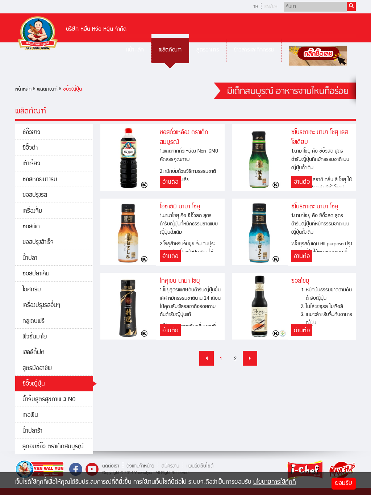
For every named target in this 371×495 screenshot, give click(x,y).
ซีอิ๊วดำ (30, 148)
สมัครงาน (170, 466)
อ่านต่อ (170, 182)
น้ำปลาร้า (32, 431)
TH (255, 7)
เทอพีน (30, 415)
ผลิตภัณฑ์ (170, 50)
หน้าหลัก (135, 50)
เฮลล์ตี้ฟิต (33, 352)
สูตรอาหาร (207, 50)
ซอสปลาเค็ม (36, 274)
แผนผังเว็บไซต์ (200, 466)
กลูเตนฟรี (33, 321)
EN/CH (270, 7)
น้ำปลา (29, 258)
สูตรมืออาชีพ (37, 368)
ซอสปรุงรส (34, 195)
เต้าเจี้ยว (31, 164)
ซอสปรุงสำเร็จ (38, 242)
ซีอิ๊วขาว (31, 133)
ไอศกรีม (31, 290)
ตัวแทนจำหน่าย (140, 466)
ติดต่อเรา (110, 466)
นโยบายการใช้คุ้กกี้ (274, 482)
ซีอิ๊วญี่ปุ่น (72, 89)
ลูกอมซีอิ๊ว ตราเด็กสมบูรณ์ (53, 447)
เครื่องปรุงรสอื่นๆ (41, 305)
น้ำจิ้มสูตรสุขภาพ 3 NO (49, 400)
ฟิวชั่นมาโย (34, 337)
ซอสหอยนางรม (39, 180)
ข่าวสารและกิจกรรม (254, 50)
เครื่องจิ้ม (32, 211)
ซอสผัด (31, 227)
